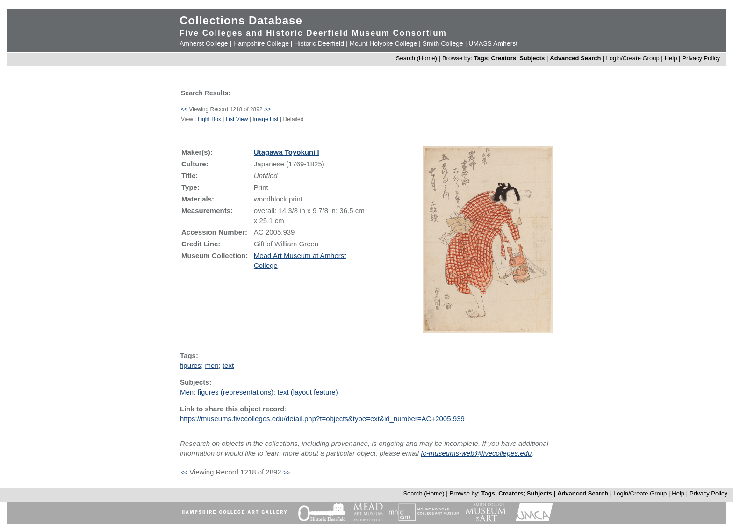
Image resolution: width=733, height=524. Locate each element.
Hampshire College (261, 43)
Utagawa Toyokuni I (286, 152)
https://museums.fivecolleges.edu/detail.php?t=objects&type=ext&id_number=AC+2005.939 (322, 419)
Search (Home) (416, 58)
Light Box (209, 119)
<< (184, 109)
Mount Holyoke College (383, 43)
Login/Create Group (633, 58)
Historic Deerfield (319, 43)
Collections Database (241, 20)
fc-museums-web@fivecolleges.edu (476, 453)
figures (190, 365)
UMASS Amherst (492, 43)
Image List (265, 119)
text (228, 365)
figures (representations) (236, 392)
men (211, 365)
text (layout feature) (307, 392)
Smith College (443, 43)
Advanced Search (575, 58)
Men (187, 392)
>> (267, 109)
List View (237, 119)
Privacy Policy (701, 58)
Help (671, 58)
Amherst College (204, 43)
